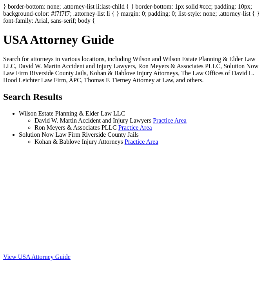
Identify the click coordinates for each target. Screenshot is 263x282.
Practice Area (170, 120)
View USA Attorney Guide (37, 256)
